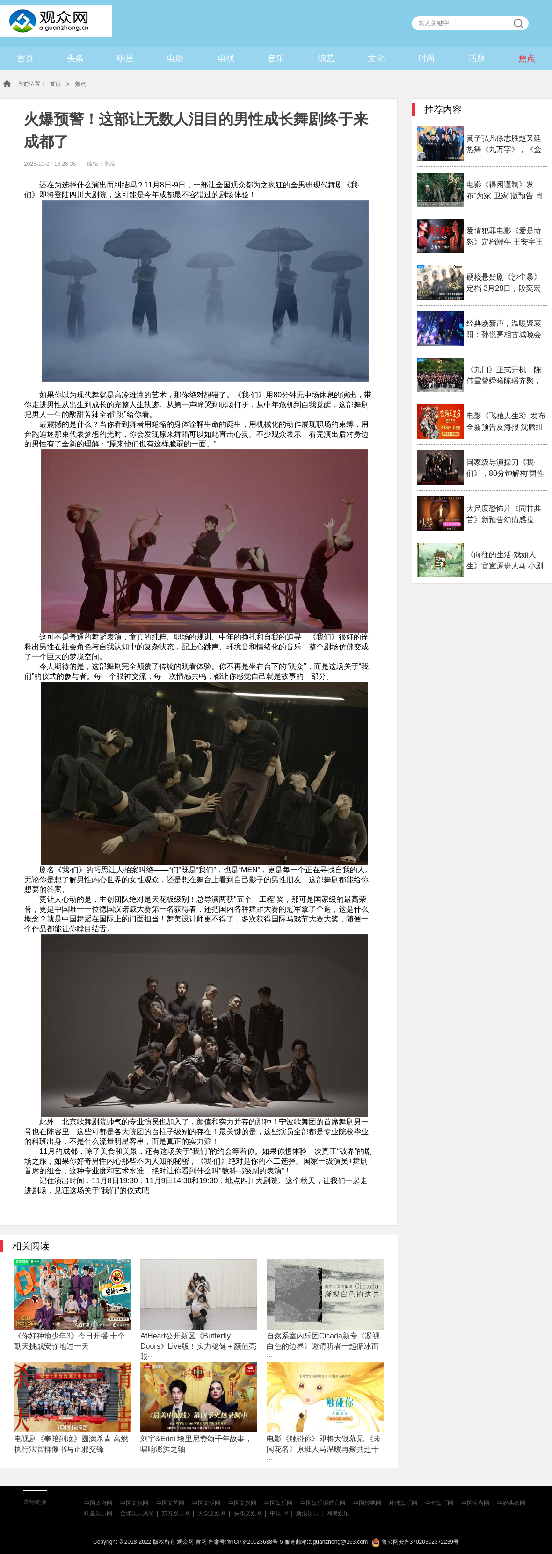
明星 (125, 58)
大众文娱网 (212, 1513)
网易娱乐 (338, 1513)
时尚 (426, 58)
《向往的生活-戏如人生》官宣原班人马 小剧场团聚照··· (504, 561)
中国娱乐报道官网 (322, 1503)
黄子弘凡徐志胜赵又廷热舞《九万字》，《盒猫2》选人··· (503, 144)
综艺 (326, 58)
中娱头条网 (511, 1503)
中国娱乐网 (278, 1503)
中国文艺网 (170, 1503)
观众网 (53, 19)
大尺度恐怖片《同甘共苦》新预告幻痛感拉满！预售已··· (503, 514)
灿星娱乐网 (98, 1513)
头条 (75, 58)
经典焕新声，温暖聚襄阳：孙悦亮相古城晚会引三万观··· (503, 329)
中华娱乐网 (439, 1503)
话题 (476, 58)
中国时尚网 (475, 1503)
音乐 (276, 58)
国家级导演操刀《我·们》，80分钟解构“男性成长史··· (505, 468)
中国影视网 (367, 1503)
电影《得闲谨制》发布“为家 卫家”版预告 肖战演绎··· (504, 190)
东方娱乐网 (176, 1513)
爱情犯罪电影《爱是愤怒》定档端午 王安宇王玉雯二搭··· (504, 237)
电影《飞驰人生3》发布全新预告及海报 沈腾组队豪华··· (505, 422)
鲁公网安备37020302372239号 (415, 1542)
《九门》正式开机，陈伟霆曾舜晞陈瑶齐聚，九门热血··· (503, 376)
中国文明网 (206, 1503)
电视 (226, 58)
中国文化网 (134, 1503)
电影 (175, 58)
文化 (376, 58)
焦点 (526, 58)
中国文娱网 (242, 1503)
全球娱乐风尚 (137, 1513)
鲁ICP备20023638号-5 (255, 1542)
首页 (25, 58)
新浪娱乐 (307, 1513)
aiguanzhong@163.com (338, 1542)
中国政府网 (98, 1503)
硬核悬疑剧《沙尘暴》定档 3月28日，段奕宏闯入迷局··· (503, 283)
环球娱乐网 (403, 1503)
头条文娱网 (248, 1513)
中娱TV (279, 1513)
